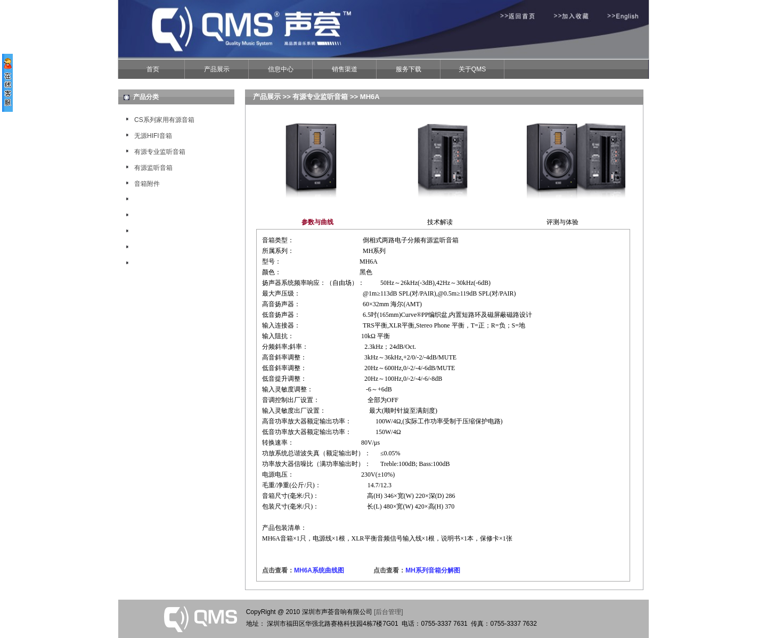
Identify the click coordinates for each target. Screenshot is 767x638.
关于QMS (472, 69)
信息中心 (280, 69)
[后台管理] (388, 612)
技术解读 (440, 222)
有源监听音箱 (153, 167)
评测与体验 (562, 222)
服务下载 (408, 69)
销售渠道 (344, 69)
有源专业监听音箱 (159, 152)
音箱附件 (147, 183)
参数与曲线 (317, 222)
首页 (152, 69)
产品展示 (217, 69)
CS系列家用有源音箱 (164, 120)
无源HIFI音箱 (153, 136)
